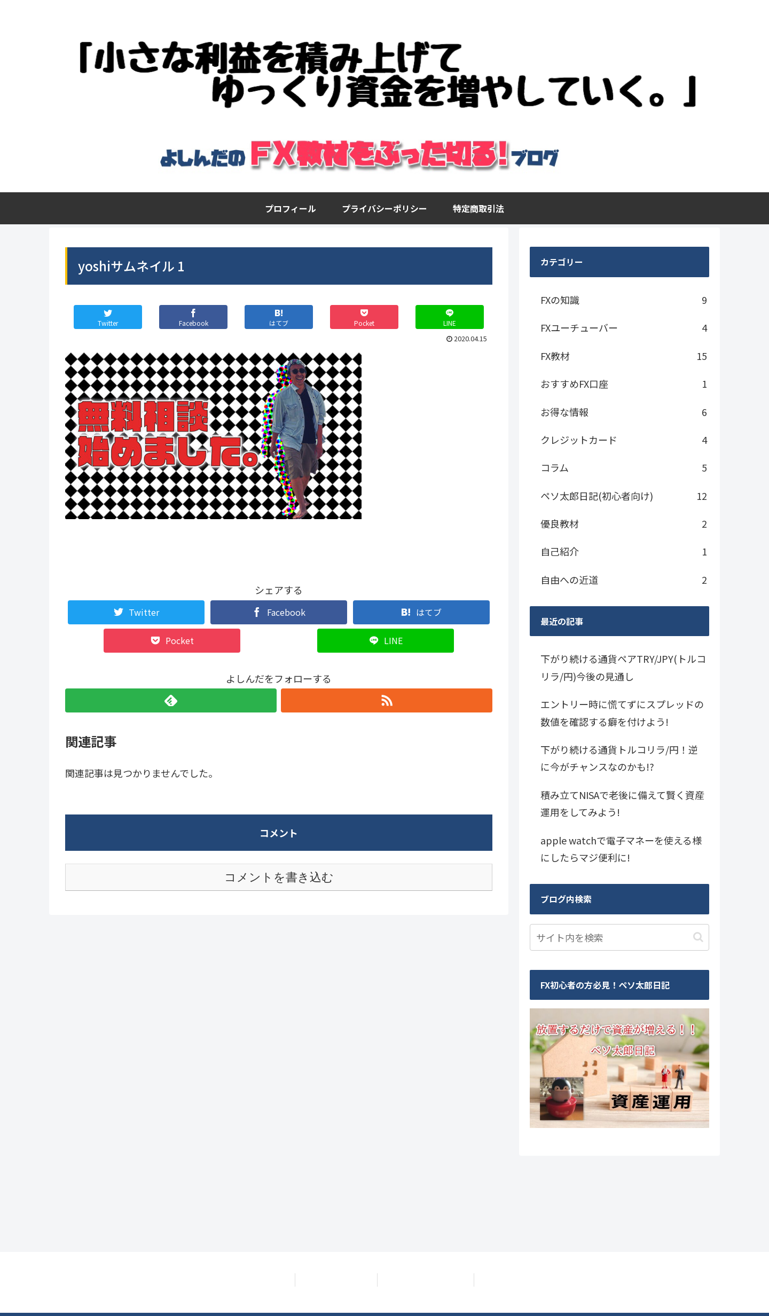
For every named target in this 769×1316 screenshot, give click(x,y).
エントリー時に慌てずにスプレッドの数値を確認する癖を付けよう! (622, 712)
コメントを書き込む (279, 877)
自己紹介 (623, 551)
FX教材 (623, 355)
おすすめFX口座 (623, 383)
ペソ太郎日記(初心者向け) (623, 495)
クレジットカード (623, 439)
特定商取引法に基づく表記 (428, 1279)
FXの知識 (623, 299)
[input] (619, 937)
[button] (698, 937)
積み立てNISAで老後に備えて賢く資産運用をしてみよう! (622, 803)
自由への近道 (623, 579)
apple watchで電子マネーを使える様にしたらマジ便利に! (621, 848)
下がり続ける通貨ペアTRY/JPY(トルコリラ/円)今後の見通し (623, 667)
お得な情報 (623, 411)
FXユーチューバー (623, 327)
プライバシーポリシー (334, 1279)
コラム (623, 467)
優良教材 (623, 523)
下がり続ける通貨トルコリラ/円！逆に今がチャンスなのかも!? (619, 757)
